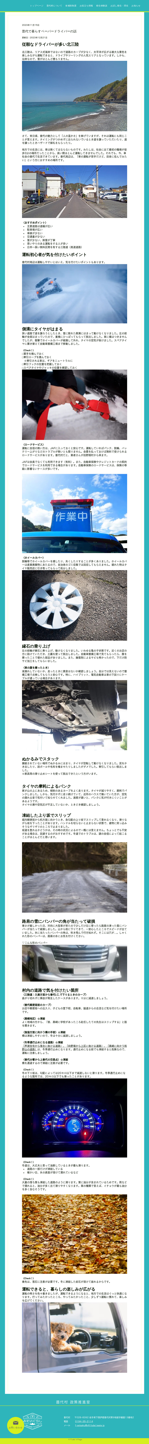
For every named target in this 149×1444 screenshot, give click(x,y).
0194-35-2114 (84, 1421)
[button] (71, 5)
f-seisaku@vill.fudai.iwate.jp (90, 1425)
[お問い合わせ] (15, 1425)
